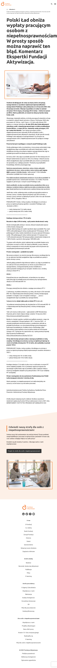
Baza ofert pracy (28, 629)
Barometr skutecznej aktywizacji (28, 566)
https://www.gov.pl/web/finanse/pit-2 (18, 316)
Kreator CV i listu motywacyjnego (28, 632)
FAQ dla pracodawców (28, 608)
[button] (55, 4)
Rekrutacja (28, 594)
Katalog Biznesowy (28, 611)
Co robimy (28, 528)
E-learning (28, 576)
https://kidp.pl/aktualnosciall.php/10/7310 (19, 335)
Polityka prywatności (28, 653)
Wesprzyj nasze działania (28, 548)
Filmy (28, 573)
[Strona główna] (7, 9)
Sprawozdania (28, 544)
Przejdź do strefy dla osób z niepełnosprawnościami (24, 451)
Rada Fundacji (28, 531)
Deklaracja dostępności (28, 657)
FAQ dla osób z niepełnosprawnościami (28, 642)
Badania (28, 563)
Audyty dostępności (28, 597)
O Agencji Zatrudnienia (28, 587)
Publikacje (28, 569)
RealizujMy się (28, 636)
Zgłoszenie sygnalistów (28, 660)
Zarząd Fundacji (28, 534)
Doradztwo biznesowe (28, 601)
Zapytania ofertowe (28, 551)
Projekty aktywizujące (28, 626)
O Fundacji (28, 524)
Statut (28, 541)
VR (28, 604)
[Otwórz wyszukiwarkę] (51, 3)
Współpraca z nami (28, 591)
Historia (28, 538)
